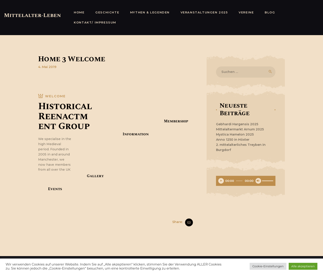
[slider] (267, 181)
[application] (245, 181)
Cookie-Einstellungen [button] (268, 266)
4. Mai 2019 (47, 67)
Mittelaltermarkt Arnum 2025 (240, 129)
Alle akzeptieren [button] (303, 266)
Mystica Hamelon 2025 (235, 134)
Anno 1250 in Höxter (232, 140)
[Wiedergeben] (221, 181)
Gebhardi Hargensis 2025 (237, 124)
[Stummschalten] (258, 181)
